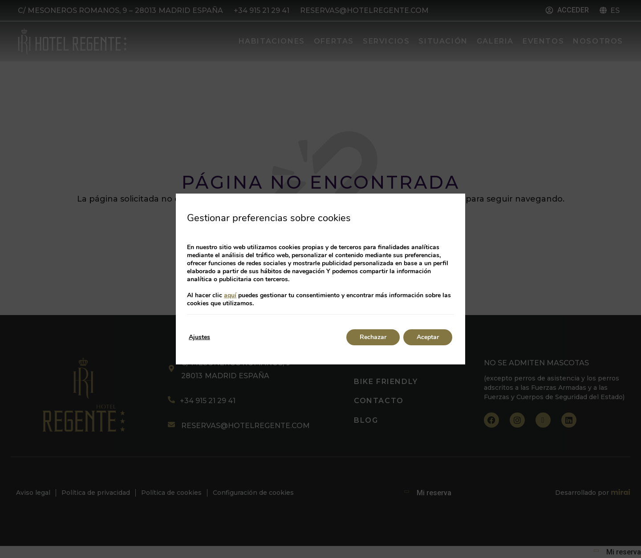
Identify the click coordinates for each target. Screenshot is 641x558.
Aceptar (428, 337)
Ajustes (199, 337)
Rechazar (373, 337)
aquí (230, 295)
